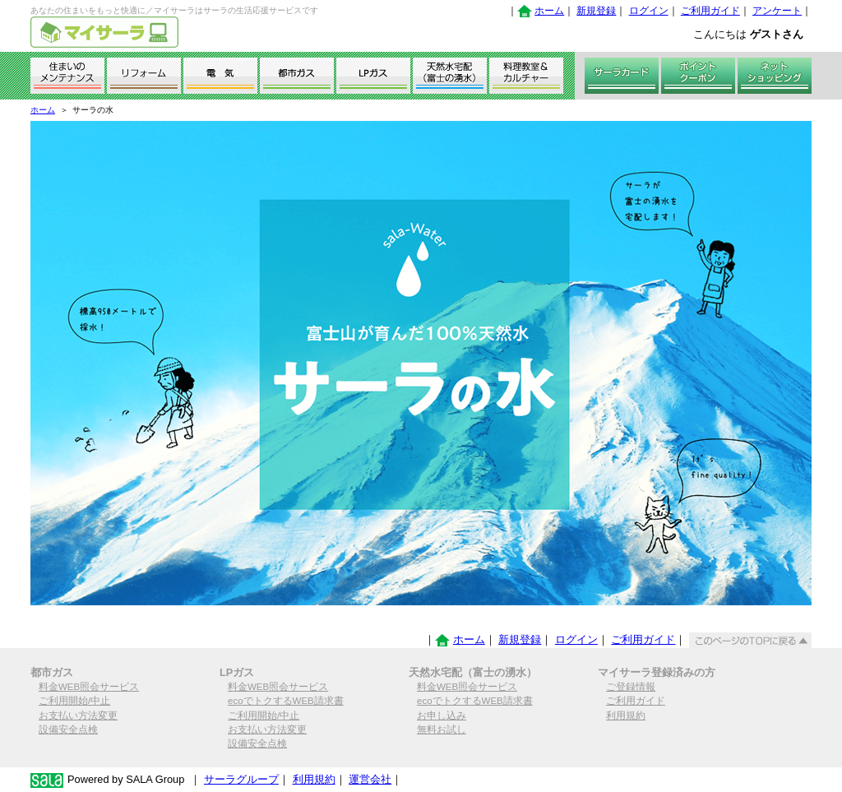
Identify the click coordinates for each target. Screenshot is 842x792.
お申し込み (441, 715)
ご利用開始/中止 (74, 701)
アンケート (777, 11)
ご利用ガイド (710, 11)
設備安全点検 (68, 729)
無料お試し (441, 729)
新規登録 (596, 11)
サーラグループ (241, 779)
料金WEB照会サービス (89, 687)
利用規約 (625, 715)
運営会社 (370, 779)
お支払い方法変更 (78, 715)
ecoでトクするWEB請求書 (286, 701)
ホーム (549, 11)
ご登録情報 (630, 687)
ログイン (649, 11)
